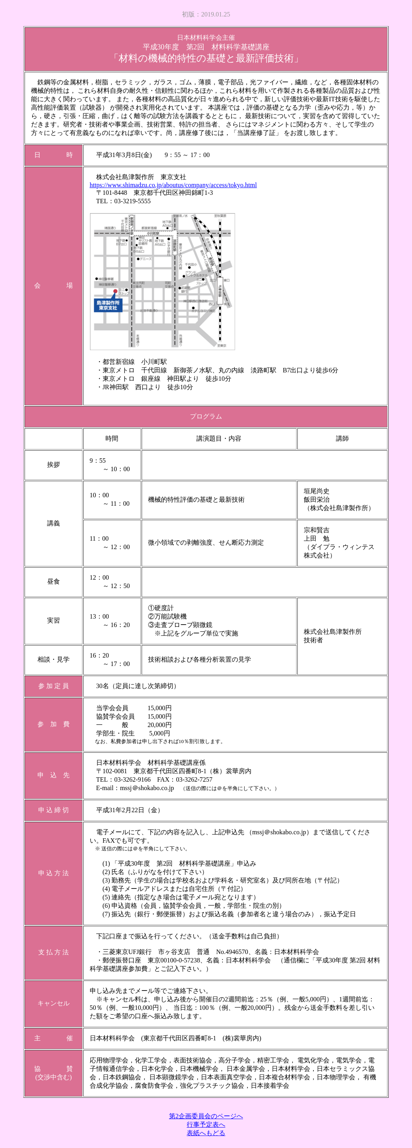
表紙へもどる (206, 1133)
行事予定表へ (206, 1124)
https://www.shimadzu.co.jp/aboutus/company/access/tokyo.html (173, 185)
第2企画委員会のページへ (206, 1116)
